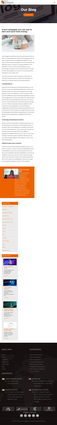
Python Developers (35, 357)
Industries (5, 359)
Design (4, 209)
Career (4, 369)
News (4, 228)
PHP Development (35, 359)
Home (3, 354)
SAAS (4, 231)
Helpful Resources (8, 219)
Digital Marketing (7, 212)
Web (4, 247)
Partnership (5, 362)
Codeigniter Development (37, 366)
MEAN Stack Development (37, 369)
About (3, 357)
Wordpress (6, 250)
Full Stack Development (37, 362)
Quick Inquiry (28, 14)
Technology (6, 241)
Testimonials (5, 364)
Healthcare (6, 215)
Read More (6, 275)
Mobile (4, 225)
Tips (4, 244)
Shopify (5, 238)
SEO (4, 234)
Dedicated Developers (36, 354)
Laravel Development (36, 364)
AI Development (34, 371)
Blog (3, 366)
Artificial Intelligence (8, 206)
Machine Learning (8, 222)
